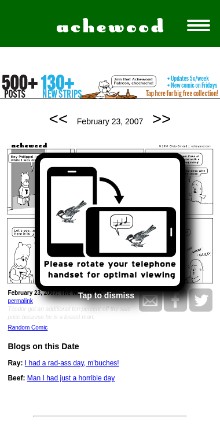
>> (161, 119)
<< (58, 119)
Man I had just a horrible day (71, 378)
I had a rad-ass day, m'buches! (72, 363)
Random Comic (27, 327)
